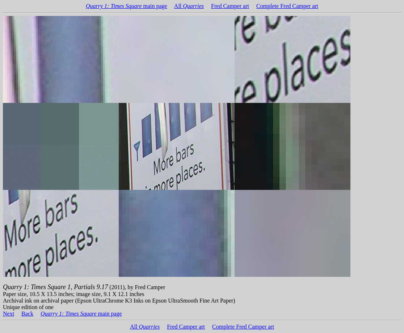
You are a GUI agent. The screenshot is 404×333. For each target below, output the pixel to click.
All (189, 6)
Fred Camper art (230, 6)
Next (8, 314)
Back (27, 314)
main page (126, 6)
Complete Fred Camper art (287, 6)
